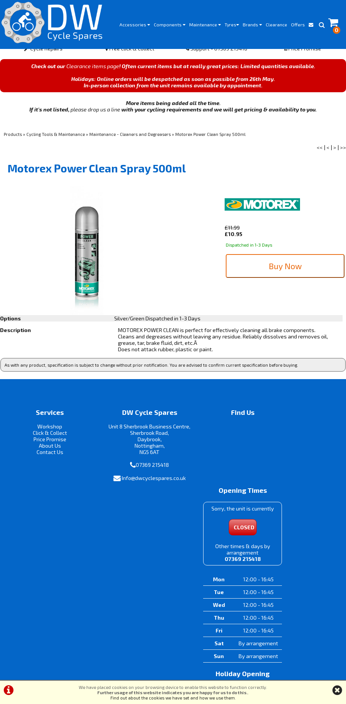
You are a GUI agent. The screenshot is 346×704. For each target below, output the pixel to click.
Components (169, 24)
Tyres (232, 24)
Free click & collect (130, 56)
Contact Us (43, 460)
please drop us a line (95, 117)
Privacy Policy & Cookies (199, 672)
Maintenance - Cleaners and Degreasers (130, 141)
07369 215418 (132, 479)
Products (13, 141)
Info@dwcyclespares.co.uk (134, 492)
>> (343, 155)
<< (320, 155)
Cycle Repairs (43, 56)
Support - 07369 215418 (216, 56)
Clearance (276, 24)
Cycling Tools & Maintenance (55, 141)
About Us (43, 453)
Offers (298, 24)
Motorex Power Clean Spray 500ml (210, 141)
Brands (252, 24)
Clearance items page (92, 73)
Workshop (43, 434)
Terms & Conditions (142, 672)
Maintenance (205, 24)
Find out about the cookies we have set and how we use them (172, 697)
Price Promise (302, 56)
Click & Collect (43, 440)
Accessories (134, 24)
